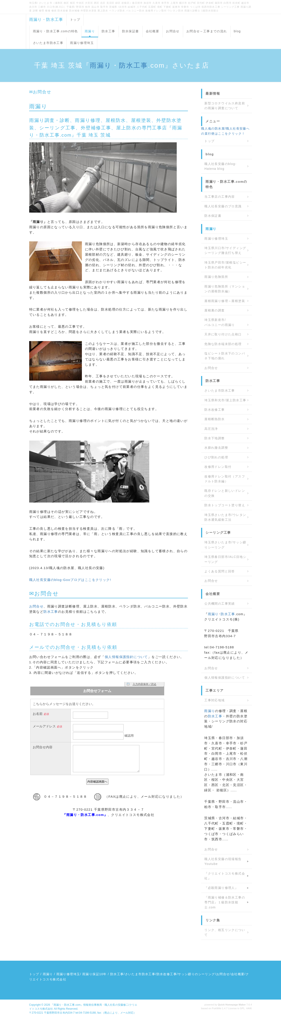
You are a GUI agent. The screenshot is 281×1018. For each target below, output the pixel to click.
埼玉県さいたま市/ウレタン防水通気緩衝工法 (225, 517)
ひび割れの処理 (216, 457)
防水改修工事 (214, 409)
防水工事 (108, 31)
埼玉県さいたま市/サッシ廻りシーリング (225, 545)
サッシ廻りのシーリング (196, 974)
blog (237, 31)
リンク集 (212, 920)
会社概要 (152, 31)
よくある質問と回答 (219, 571)
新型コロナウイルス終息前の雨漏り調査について (224, 105)
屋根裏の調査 (214, 310)
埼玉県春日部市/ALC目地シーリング (225, 559)
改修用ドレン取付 (217, 466)
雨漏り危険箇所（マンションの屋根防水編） (224, 289)
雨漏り (90, 31)
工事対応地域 (214, 700)
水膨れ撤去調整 (216, 447)
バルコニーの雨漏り (219, 325)
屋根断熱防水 (214, 419)
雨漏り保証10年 (94, 974)
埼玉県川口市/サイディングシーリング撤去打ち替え (225, 250)
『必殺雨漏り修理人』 (221, 888)
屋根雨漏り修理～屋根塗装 (224, 301)
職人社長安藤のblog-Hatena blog (220, 166)
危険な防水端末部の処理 (222, 344)
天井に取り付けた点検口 (222, 334)
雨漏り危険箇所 (216, 276)
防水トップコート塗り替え (224, 505)
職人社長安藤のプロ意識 (222, 206)
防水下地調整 (214, 438)
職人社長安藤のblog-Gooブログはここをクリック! (70, 580)
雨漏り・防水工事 (46, 19)
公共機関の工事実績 (219, 603)
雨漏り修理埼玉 (82, 43)
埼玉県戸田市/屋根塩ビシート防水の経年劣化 (225, 265)
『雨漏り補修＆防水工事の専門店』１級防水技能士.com (224, 902)
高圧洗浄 (211, 428)
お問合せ (173, 31)
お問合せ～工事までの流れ (206, 31)
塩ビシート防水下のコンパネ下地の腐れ (224, 356)
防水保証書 (130, 31)
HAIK (249, 1008)
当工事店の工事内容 (219, 196)
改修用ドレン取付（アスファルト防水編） (224, 479)
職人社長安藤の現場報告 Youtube (222, 861)
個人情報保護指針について (126, 657)
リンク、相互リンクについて (224, 932)
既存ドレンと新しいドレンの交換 (224, 493)
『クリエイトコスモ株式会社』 (224, 876)
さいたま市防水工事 (48, 43)
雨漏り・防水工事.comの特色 (55, 31)
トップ (75, 19)
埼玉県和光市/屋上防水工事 (225, 400)
